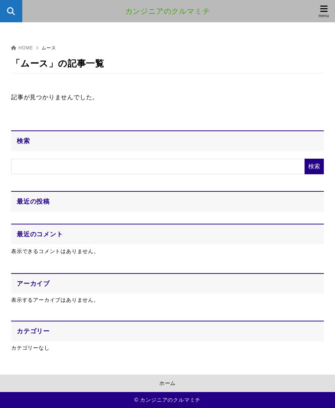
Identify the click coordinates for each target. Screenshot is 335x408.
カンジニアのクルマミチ (167, 11)
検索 (23, 141)
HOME (22, 48)
